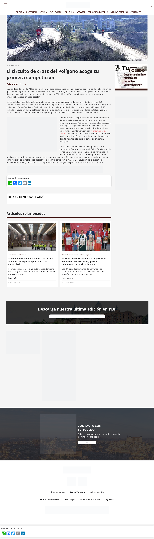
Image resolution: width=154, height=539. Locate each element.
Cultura (81, 255)
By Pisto (110, 499)
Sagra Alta (88, 255)
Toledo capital (22, 255)
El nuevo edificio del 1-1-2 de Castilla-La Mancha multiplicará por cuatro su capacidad (30, 261)
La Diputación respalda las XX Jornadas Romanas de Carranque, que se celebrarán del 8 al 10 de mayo (84, 261)
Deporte (23, 84)
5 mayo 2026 (15, 282)
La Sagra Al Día (97, 492)
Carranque (74, 255)
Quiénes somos (57, 492)
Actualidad (12, 84)
